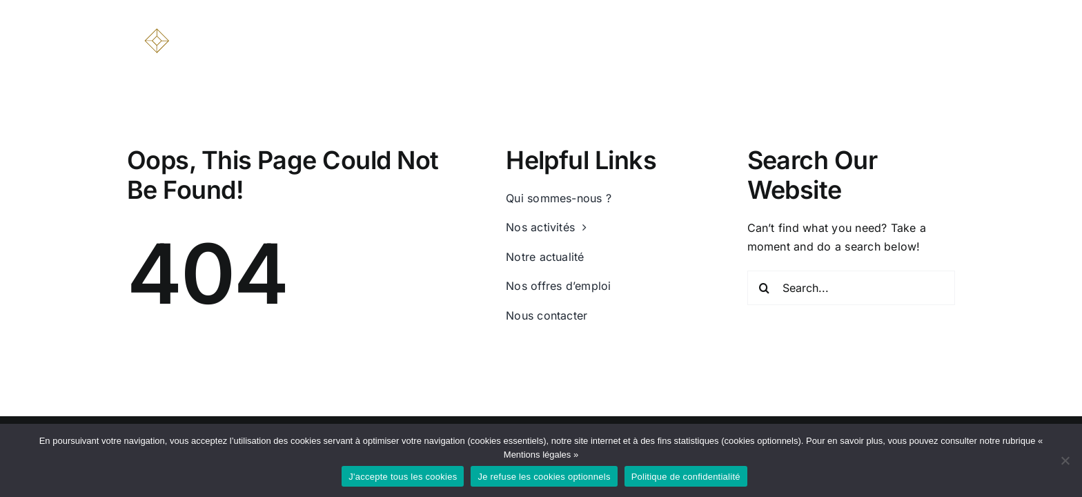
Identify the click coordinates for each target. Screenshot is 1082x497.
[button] (950, 36)
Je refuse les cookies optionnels (544, 476)
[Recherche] (764, 288)
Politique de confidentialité (685, 476)
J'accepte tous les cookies (402, 476)
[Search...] (851, 288)
